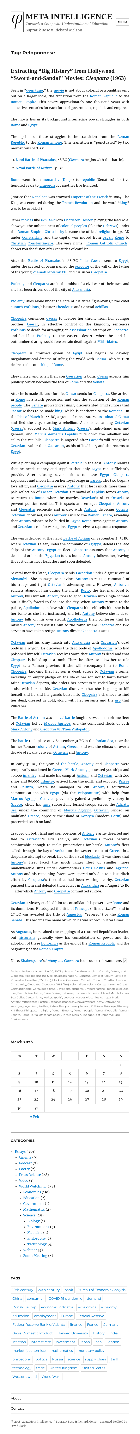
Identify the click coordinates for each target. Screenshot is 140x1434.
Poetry (24, 1169)
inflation (19, 1342)
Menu (122, 22)
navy (46, 804)
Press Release (30, 1175)
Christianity (54, 232)
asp (118, 700)
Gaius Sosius (94, 868)
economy (109, 1307)
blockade (92, 856)
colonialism (78, 984)
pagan (108, 237)
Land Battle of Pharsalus (36, 160)
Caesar (51, 318)
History (99, 1333)
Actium (59, 746)
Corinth (26, 787)
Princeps (82, 908)
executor (82, 266)
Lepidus (98, 492)
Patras (54, 1006)
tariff (114, 1359)
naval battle (65, 718)
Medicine (34, 1232)
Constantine (32, 237)
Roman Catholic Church (106, 243)
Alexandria (81, 289)
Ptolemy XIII (57, 272)
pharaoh (84, 1006)
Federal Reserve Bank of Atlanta (38, 1325)
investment (65, 1342)
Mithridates (107, 341)
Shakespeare (31, 961)
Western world (24, 1377)
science (74, 1359)
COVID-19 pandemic (65, 1299)
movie (59, 90)
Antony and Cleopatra (62, 961)
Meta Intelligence (69, 16)
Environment (38, 1227)
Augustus (74, 914)
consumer (35, 1299)
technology (21, 1368)
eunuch (17, 307)
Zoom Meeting (35, 1256)
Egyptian (54, 550)
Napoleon (40, 197)
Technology (37, 1244)
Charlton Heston (115, 980)
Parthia (77, 463)
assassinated (107, 417)
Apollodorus (33, 608)
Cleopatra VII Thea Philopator (64, 729)
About (16, 1398)
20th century (49, 1290)
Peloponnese (88, 793)
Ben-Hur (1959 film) (38, 980)
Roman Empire (23, 102)
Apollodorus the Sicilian (41, 975)
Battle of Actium (76, 538)
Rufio (85, 590)
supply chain (95, 1359)
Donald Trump (24, 1307)
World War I (51, 1377)
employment (45, 1316)
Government (33, 1204)
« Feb (34, 1117)
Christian (18, 243)
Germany (110, 1325)
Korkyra (87, 816)
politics (41, 1359)
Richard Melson (21, 971)
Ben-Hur (48, 220)
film (13, 993)
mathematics (61, 1351)
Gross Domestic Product (32, 1333)
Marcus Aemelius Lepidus (56, 434)
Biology (33, 1221)
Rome (15, 125)
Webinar (30, 1250)
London (112, 1342)
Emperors (47, 185)
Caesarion (74, 376)
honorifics (49, 943)
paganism (30, 1006)
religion (105, 232)
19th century (22, 1290)
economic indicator (57, 1307)
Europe (67, 1316)
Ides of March (28, 417)
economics (87, 1307)
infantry (29, 775)
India (113, 1333)
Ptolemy (17, 284)
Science (29, 1215)
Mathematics (34, 1209)
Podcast (25, 1163)
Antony (109, 463)
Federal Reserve (91, 1316)
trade (40, 1368)
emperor (77, 988)
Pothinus (31, 307)
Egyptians (63, 988)
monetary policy (91, 1351)
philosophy (21, 1359)
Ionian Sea (104, 741)
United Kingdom (64, 1368)
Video (23, 1180)
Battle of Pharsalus (44, 260)
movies (27, 220)
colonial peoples (73, 226)
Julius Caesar (91, 260)
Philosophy (36, 1238)
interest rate (41, 1342)
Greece (72, 746)
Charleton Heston (78, 220)
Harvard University (72, 1333)
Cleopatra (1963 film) (55, 984)
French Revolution (77, 203)
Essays (69, 971)
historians (27, 937)
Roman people (83, 1010)
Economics (32, 1192)
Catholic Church (92, 980)
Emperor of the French (89, 197)
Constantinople (40, 243)
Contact (17, 1408)
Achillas (101, 307)
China (17, 1299)
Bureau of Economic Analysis (102, 1290)
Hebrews (110, 226)
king (123, 203)
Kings (67, 179)
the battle (69, 764)
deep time (34, 90)
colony (41, 746)
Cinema (25, 1157)
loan (98, 1342)
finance (76, 1325)
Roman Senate (100, 515)
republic (88, 179)
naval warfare (86, 1001)
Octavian (122, 422)
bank (69, 1290)
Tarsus (95, 480)
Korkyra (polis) (52, 997)
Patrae (124, 781)
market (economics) (29, 1351)
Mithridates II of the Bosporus (41, 1001)
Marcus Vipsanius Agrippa (93, 997)
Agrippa (94, 544)
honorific (94, 993)
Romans (115, 411)
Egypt (33, 125)
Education (31, 1198)
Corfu (115, 816)
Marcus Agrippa (57, 723)
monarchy (51, 179)
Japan (85, 1342)
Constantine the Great (112, 984)
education (20, 1316)
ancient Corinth (98, 971)
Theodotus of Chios (95, 1014)
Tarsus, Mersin (71, 1014)
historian (81, 993)
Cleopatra (76, 160)
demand (94, 1299)
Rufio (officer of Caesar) (46, 1014)
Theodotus (64, 307)
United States (93, 1368)
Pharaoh (39, 272)
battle (23, 741)
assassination (80, 330)
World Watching (32, 1186)
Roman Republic (103, 96)
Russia (57, 1359)
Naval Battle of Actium (34, 168)
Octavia (117, 498)
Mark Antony (64, 428)
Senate (98, 382)
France (92, 1325)
